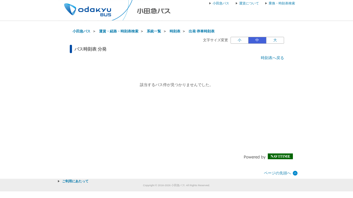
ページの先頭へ (277, 173)
